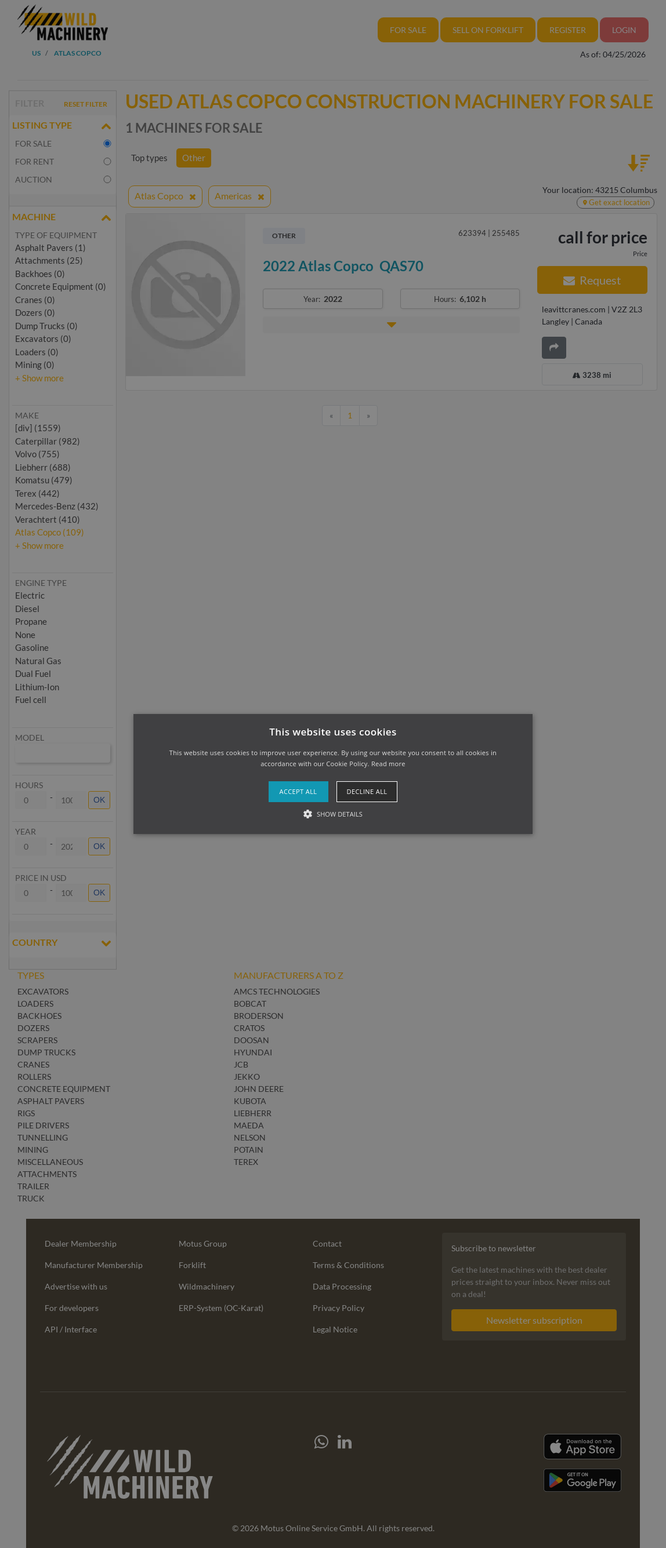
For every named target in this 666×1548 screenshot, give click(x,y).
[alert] (333, 774)
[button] (333, 774)
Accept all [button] (298, 791)
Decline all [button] (367, 791)
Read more (388, 763)
